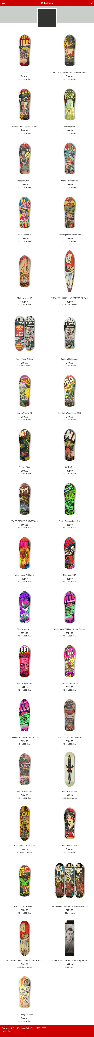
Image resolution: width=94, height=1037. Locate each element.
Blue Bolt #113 (69, 575)
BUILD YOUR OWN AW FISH (70, 737)
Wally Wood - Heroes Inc (24, 845)
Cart (9, 1031)
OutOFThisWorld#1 (69, 181)
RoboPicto (47, 3)
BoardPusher (18, 1028)
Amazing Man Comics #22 (69, 235)
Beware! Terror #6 (24, 413)
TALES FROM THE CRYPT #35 (25, 521)
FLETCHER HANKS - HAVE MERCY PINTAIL (69, 298)
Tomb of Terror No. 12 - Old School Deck (69, 72)
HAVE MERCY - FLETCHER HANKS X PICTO (24, 960)
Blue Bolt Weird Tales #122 (69, 413)
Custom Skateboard (69, 359)
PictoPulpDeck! (69, 127)
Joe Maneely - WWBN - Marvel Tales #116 (69, 906)
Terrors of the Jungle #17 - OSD (24, 127)
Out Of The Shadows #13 (69, 521)
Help (4, 1031)
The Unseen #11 (24, 629)
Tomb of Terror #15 (69, 683)
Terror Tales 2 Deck (24, 359)
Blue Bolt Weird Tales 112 (24, 906)
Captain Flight (24, 467)
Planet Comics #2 (24, 235)
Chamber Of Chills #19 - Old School (69, 629)
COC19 (25, 72)
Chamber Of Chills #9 (24, 575)
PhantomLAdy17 (24, 181)
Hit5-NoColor (69, 467)
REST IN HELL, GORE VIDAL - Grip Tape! (69, 960)
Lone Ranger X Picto (24, 1014)
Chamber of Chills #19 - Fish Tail (25, 737)
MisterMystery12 (24, 298)
